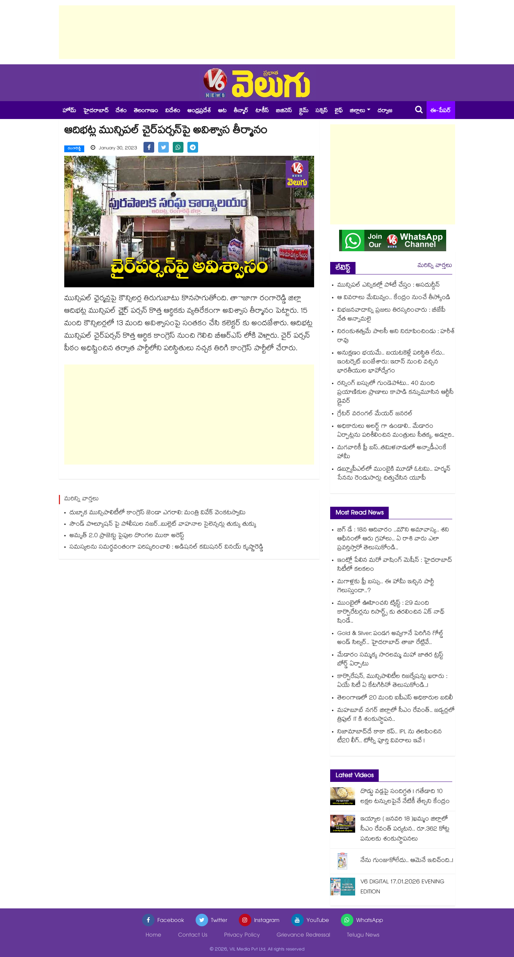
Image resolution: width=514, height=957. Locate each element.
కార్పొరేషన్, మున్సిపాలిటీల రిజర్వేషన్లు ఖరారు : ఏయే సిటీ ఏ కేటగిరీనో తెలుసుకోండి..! (392, 681)
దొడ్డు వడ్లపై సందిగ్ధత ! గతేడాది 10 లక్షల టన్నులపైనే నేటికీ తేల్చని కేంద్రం (405, 797)
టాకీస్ (262, 111)
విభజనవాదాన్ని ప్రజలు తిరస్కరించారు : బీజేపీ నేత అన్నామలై (391, 315)
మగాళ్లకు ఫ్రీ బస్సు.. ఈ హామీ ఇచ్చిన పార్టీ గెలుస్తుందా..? (385, 586)
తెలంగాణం (146, 111)
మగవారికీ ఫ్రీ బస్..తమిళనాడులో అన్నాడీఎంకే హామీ (392, 452)
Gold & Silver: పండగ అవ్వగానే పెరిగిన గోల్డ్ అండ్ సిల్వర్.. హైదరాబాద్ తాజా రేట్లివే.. (390, 638)
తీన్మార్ (241, 111)
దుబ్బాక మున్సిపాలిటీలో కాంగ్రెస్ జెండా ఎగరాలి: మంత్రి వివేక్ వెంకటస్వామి (158, 513)
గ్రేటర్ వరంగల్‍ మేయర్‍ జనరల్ (375, 414)
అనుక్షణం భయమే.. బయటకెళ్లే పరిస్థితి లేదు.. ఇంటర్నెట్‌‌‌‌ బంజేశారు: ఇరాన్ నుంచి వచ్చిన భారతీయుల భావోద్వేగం (391, 362)
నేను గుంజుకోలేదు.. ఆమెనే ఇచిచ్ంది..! (407, 861)
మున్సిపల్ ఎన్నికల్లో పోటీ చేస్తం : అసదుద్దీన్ (388, 286)
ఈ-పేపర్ (440, 111)
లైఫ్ (339, 111)
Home (153, 936)
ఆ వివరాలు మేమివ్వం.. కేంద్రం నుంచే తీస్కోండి (393, 298)
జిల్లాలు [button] (357, 111)
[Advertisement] (257, 32)
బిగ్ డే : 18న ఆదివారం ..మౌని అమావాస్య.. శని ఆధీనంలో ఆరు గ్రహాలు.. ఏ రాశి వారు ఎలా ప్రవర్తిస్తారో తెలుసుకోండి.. (393, 539)
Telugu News (363, 936)
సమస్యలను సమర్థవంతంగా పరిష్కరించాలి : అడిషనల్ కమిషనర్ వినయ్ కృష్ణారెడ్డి (166, 547)
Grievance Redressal (303, 936)
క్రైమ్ (303, 111)
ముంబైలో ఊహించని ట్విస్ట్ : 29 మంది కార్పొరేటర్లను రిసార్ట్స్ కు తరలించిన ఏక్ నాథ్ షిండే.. (391, 613)
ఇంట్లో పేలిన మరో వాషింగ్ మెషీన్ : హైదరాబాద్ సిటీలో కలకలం (394, 565)
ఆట (222, 111)
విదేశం (172, 111)
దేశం (121, 111)
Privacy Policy (242, 936)
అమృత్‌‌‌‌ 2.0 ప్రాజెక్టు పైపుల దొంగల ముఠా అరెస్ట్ (127, 536)
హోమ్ (69, 111)
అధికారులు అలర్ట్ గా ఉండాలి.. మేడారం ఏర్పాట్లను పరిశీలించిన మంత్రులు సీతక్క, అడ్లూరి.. (395, 431)
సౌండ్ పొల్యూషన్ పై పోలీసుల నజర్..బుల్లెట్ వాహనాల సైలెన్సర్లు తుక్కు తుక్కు (163, 525)
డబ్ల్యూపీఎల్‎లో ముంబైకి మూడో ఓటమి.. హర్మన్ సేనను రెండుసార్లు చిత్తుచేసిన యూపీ (393, 474)
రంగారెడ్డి (74, 149)
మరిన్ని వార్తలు (435, 266)
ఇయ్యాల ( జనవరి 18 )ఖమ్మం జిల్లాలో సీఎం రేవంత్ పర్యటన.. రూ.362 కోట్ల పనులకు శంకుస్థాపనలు (405, 829)
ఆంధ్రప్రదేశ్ (199, 111)
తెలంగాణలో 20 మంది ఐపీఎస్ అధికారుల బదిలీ (395, 698)
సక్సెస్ (322, 111)
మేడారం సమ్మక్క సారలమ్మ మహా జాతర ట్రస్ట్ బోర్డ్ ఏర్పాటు (390, 660)
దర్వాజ (385, 111)
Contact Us (192, 936)
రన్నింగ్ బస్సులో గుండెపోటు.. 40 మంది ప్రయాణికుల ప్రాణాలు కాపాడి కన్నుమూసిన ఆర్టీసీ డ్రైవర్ (395, 393)
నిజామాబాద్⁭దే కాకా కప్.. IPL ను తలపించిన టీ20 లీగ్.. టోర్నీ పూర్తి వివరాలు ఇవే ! (389, 737)
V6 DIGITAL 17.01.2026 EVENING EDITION (402, 887)
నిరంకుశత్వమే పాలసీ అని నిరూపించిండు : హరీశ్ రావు (396, 336)
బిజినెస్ (284, 111)
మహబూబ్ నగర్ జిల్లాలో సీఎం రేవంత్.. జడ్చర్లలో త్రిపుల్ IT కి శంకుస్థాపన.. (396, 715)
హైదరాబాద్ (96, 111)
